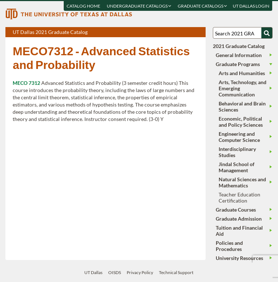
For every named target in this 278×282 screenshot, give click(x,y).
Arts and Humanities (242, 73)
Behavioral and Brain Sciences (242, 106)
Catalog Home (84, 6)
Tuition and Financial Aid (239, 231)
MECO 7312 (26, 83)
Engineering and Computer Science (239, 137)
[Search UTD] (266, 32)
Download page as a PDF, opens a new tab (174, 32)
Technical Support (176, 272)
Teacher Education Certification (239, 197)
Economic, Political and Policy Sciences (241, 122)
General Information (239, 55)
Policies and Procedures (229, 246)
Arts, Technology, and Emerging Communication (242, 88)
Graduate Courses (236, 210)
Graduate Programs (238, 64)
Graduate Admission (239, 219)
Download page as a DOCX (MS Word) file (182, 32)
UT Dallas (93, 272)
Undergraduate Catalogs (139, 6)
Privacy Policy (140, 272)
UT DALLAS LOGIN (251, 6)
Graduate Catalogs (202, 6)
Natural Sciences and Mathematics (242, 182)
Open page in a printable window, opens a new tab (191, 32)
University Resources (239, 258)
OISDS (114, 272)
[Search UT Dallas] (242, 33)
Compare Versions (199, 32)
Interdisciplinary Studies (237, 152)
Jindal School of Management (236, 167)
